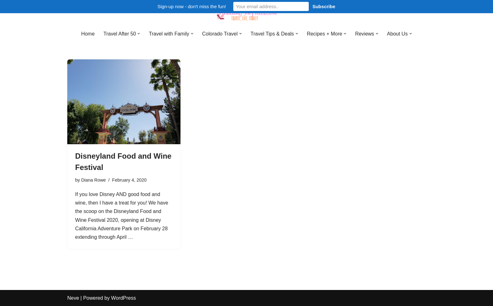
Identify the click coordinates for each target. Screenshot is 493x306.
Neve (73, 298)
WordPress (123, 298)
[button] (138, 33)
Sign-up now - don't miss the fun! (192, 6)
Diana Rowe (93, 180)
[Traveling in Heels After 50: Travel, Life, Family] (246, 13)
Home (88, 33)
